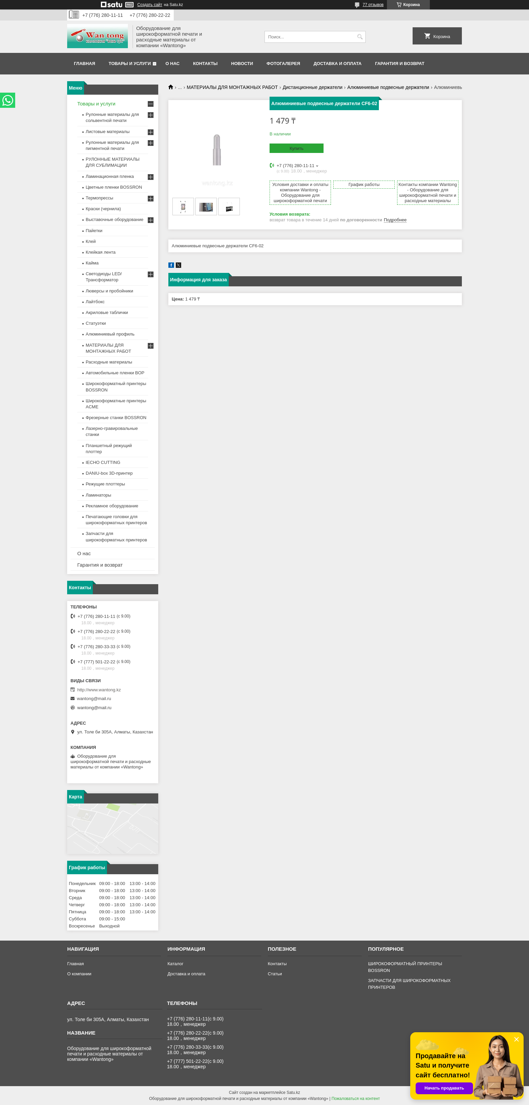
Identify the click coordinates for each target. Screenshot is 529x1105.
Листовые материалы (108, 131)
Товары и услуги (130, 63)
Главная (84, 63)
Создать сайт (149, 4)
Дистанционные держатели (312, 87)
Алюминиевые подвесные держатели (388, 87)
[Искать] (360, 37)
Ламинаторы (98, 495)
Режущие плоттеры (105, 483)
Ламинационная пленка (110, 176)
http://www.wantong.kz (99, 689)
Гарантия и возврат (399, 63)
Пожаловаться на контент (356, 1098)
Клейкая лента (101, 252)
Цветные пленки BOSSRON (114, 187)
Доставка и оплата (338, 63)
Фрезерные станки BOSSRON (116, 417)
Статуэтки (96, 323)
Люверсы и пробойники (109, 290)
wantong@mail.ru (94, 698)
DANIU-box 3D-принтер (109, 473)
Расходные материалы (109, 362)
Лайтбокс (95, 301)
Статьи (275, 973)
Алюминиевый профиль (110, 334)
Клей (91, 241)
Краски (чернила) (103, 208)
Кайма (92, 262)
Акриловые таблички (107, 312)
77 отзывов (373, 4)
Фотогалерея (283, 63)
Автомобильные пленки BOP (115, 372)
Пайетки (94, 230)
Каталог (175, 963)
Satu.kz (293, 1092)
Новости (242, 63)
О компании (79, 973)
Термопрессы (99, 197)
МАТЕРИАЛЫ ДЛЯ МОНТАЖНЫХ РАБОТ (232, 87)
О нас (173, 63)
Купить (296, 148)
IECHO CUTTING (103, 462)
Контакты (205, 63)
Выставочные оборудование (114, 219)
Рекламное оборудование (112, 505)
